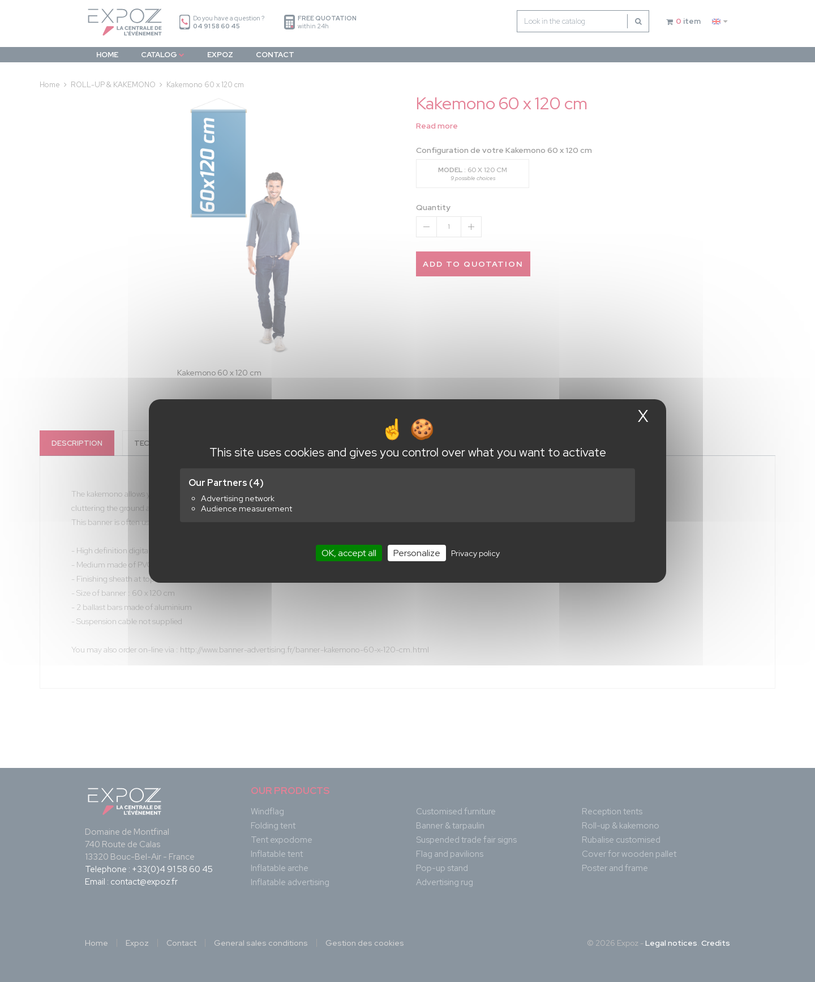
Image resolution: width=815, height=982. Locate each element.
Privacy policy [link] (475, 553)
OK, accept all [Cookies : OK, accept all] (348, 553)
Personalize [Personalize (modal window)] (416, 553)
